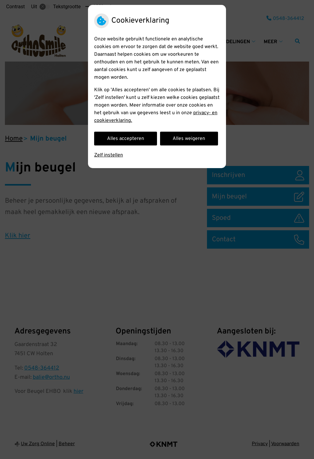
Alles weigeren (189, 139)
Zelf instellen (108, 155)
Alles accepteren (125, 139)
